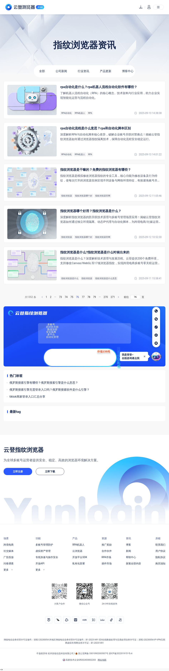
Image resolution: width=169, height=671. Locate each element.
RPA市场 (106, 557)
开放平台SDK (79, 557)
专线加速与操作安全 (47, 557)
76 (77, 297)
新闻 (128, 551)
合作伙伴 (107, 551)
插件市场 (107, 563)
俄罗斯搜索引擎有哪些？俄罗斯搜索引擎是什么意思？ (43, 382)
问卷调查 (9, 563)
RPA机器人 (78, 544)
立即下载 (50, 471)
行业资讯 (83, 71)
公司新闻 (61, 71)
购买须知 (160, 563)
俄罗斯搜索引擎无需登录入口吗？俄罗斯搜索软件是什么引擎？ (49, 389)
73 (60, 297)
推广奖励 (107, 544)
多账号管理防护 (44, 544)
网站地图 (102, 660)
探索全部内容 (133, 563)
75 (71, 297)
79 (94, 297)
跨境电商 (9, 544)
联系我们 (160, 544)
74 (66, 297)
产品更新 (105, 71)
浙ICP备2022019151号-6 (120, 653)
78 (88, 297)
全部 (42, 71)
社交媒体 (9, 551)
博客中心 (127, 71)
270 (106, 297)
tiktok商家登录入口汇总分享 (27, 396)
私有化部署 (78, 563)
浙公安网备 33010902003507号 (93, 653)
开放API (40, 563)
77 (83, 297)
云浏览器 (77, 551)
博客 (128, 544)
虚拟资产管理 (43, 551)
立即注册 (18, 471)
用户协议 (160, 551)
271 (113, 297)
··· (55, 297)
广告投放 (9, 557)
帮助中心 (131, 557)
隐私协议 (160, 557)
